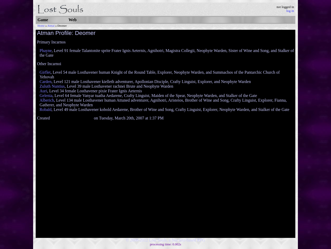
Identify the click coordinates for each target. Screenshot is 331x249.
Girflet (45, 72)
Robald (45, 109)
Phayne (46, 50)
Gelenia (46, 95)
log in (290, 11)
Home (40, 25)
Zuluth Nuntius (52, 86)
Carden (45, 81)
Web (73, 20)
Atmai (51, 25)
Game (42, 20)
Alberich (47, 100)
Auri (43, 91)
